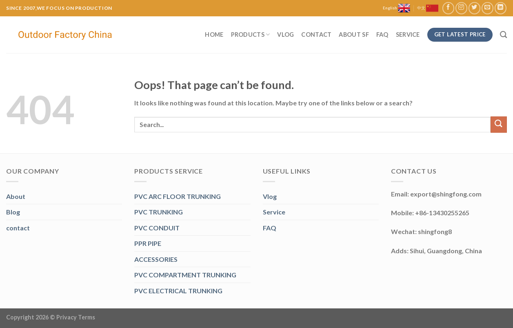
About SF (354, 34)
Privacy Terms (75, 317)
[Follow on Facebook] (448, 8)
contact (18, 228)
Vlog (285, 34)
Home (214, 34)
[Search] (503, 35)
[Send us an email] (487, 8)
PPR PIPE (147, 243)
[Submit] (499, 124)
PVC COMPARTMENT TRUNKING (185, 275)
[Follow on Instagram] (461, 8)
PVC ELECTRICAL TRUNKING (178, 291)
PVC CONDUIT (157, 228)
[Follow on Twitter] (474, 8)
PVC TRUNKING (158, 212)
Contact (316, 34)
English (396, 8)
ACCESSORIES (156, 259)
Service (408, 34)
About (15, 196)
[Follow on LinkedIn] (500, 8)
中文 (427, 8)
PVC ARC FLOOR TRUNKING (177, 196)
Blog (13, 212)
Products (250, 34)
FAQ (382, 34)
